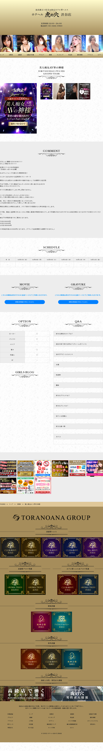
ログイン (51, 720)
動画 (30, 717)
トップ (31, 713)
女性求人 (93, 724)
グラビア (10, 717)
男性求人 (10, 727)
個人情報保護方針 (72, 724)
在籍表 (72, 713)
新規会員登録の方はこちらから (25, 302)
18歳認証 (10, 713)
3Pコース (10, 724)
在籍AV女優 (92, 713)
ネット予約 (51, 727)
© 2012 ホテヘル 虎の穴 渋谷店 (51, 733)
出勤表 (51, 713)
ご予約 (31, 720)
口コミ (72, 727)
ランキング (51, 717)
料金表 (72, 717)
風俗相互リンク (51, 724)
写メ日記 (31, 727)
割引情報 (93, 717)
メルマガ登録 (72, 720)
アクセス (10, 720)
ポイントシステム (93, 720)
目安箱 (31, 724)
